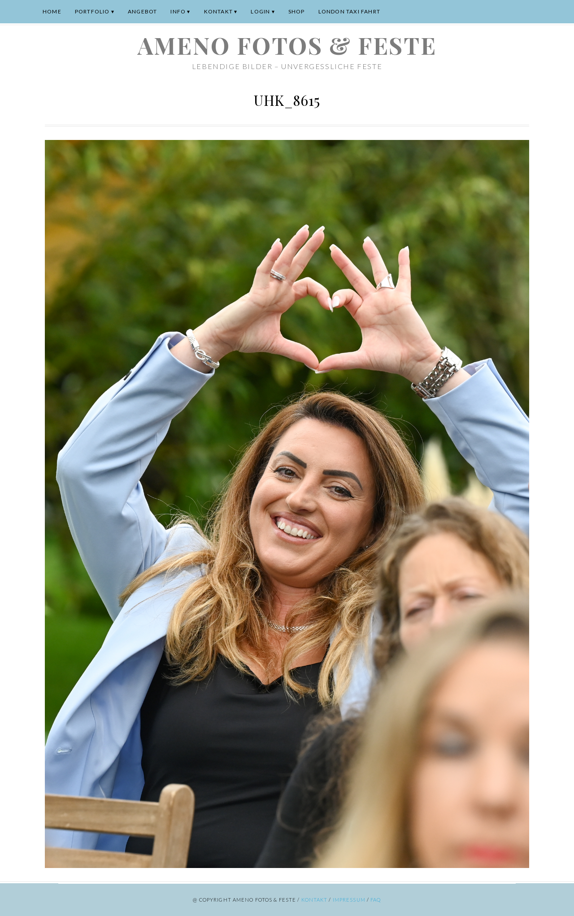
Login (260, 11)
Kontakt (218, 11)
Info (178, 11)
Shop (296, 11)
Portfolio (92, 11)
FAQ (375, 900)
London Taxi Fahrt (349, 11)
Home (52, 11)
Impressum (349, 900)
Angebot (142, 11)
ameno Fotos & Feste (287, 45)
